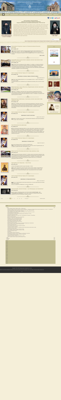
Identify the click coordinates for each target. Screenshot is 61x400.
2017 (7, 252)
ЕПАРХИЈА (21, 14)
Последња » (27, 198)
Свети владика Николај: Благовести (13, 232)
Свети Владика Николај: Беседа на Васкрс (14, 219)
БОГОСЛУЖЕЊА (44, 14)
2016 (7, 254)
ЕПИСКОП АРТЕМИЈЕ (14, 14)
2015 (7, 255)
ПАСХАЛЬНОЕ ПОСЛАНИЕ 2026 (12, 212)
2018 (7, 251)
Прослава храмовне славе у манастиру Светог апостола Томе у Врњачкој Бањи (20, 210)
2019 (7, 249)
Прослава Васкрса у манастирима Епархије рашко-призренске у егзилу (19, 213)
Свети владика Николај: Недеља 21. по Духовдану (22, 138)
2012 (7, 260)
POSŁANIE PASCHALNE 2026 (12, 214)
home (3, 14)
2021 (7, 246)
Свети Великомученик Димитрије (19, 125)
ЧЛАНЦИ (26, 14)
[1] (42, 167)
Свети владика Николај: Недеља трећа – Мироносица (16, 208)
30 (19, 198)
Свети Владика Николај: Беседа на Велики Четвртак (16, 225)
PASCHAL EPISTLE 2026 (11, 216)
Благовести (9, 231)
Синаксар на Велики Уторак (12, 230)
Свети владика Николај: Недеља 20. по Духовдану (22, 175)
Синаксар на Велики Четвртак (12, 226)
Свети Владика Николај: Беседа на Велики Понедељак (16, 234)
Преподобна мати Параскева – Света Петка (21, 162)
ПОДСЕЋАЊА (55, 14)
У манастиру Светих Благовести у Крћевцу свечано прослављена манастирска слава (21, 227)
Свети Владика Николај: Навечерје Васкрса (14, 221)
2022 (7, 245)
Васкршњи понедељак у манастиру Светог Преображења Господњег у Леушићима (21, 215)
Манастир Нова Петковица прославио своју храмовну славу (25, 150)
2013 (7, 258)
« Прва (1, 198)
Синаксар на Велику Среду (12, 228)
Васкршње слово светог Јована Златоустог (14, 217)
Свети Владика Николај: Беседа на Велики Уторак (15, 229)
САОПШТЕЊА (37, 14)
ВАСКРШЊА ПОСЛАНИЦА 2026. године (14, 220)
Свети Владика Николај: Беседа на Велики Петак (15, 223)
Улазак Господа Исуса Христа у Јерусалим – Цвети (15, 235)
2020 (7, 248)
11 (12, 198)
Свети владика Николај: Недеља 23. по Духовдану (22, 72)
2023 (7, 243)
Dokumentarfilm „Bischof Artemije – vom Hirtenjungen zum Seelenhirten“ (27, 188)
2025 (7, 240)
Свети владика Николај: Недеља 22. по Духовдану (22, 112)
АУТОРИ (50, 14)
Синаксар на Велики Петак (11, 224)
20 (17, 198)
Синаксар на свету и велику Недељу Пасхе (14, 218)
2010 (7, 263)
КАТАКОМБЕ (31, 14)
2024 (7, 242)
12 (14, 198)
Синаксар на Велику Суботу (12, 222)
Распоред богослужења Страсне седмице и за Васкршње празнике (18, 233)
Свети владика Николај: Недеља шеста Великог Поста (16, 236)
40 (21, 198)
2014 (7, 257)
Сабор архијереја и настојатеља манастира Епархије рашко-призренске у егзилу (20, 211)
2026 (7, 205)
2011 (7, 261)
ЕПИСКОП (7, 14)
